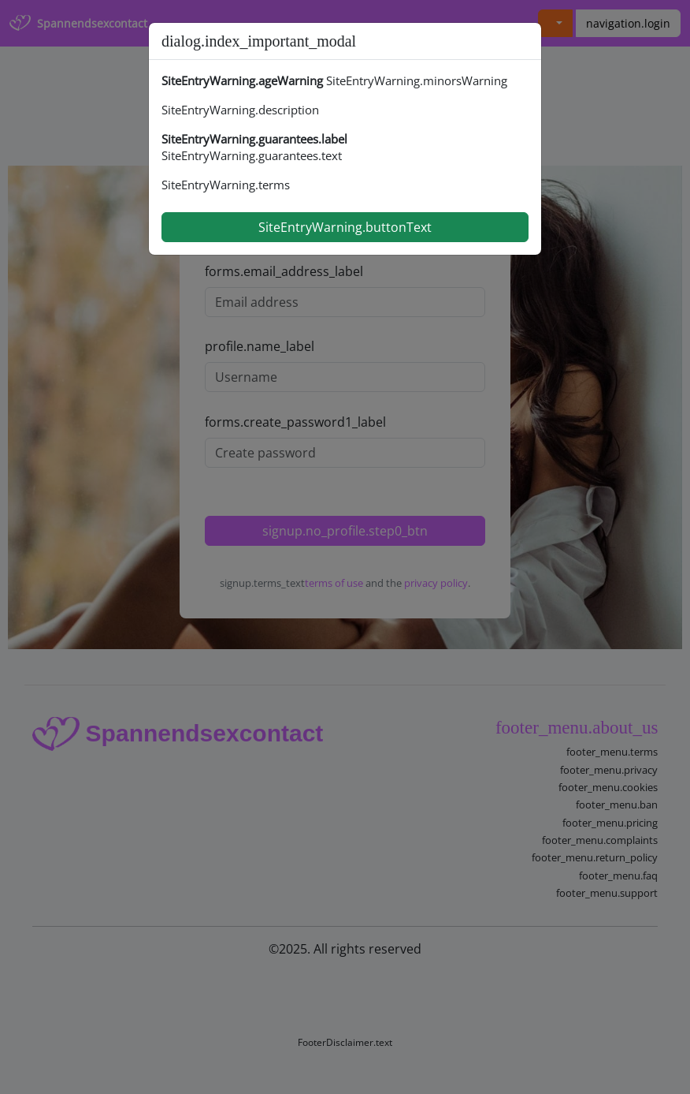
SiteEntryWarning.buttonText (345, 227)
